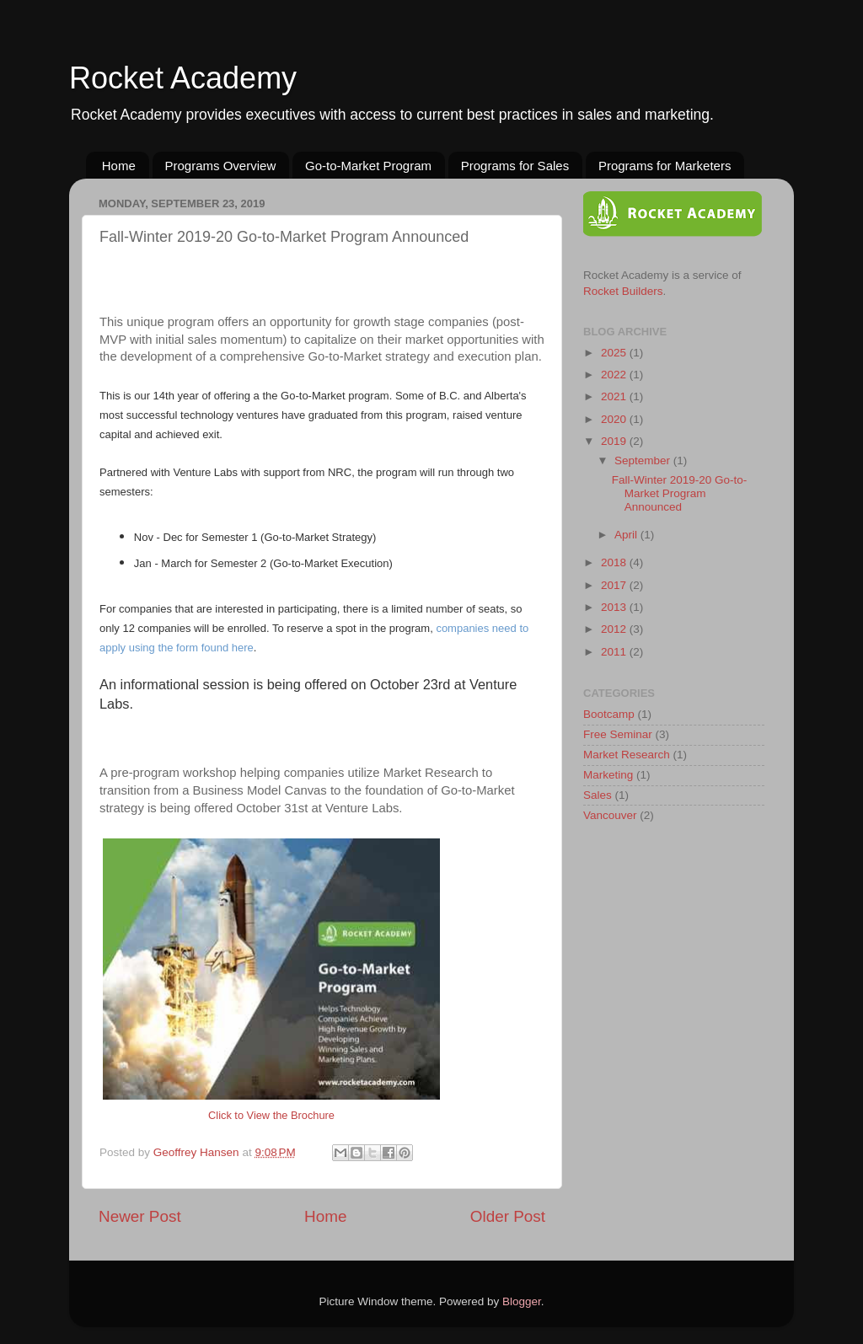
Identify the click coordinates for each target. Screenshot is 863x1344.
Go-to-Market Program (368, 165)
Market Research (626, 754)
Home (119, 165)
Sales (597, 795)
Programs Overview (220, 165)
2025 (615, 352)
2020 (615, 419)
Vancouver (610, 815)
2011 (615, 651)
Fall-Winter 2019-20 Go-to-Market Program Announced (680, 493)
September (643, 460)
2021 (615, 396)
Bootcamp (609, 714)
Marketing (608, 774)
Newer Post (140, 1216)
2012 (615, 629)
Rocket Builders (623, 291)
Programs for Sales (515, 165)
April (627, 534)
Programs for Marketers (665, 165)
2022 (615, 374)
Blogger (521, 1301)
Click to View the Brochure (271, 1115)
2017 (615, 585)
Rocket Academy (183, 78)
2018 (615, 562)
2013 (615, 607)
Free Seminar (617, 734)
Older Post (507, 1216)
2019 (615, 441)
